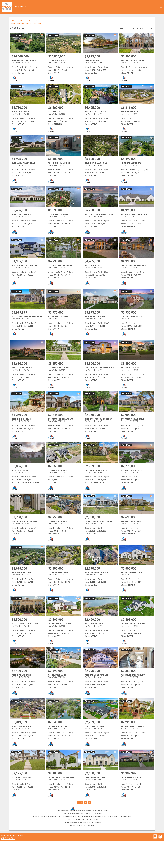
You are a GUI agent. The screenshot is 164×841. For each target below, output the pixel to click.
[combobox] (139, 28)
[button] (21, 22)
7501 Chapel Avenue (7, 837)
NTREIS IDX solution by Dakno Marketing (81, 825)
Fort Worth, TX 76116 (8, 839)
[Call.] (20, 7)
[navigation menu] (161, 7)
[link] (13, 22)
